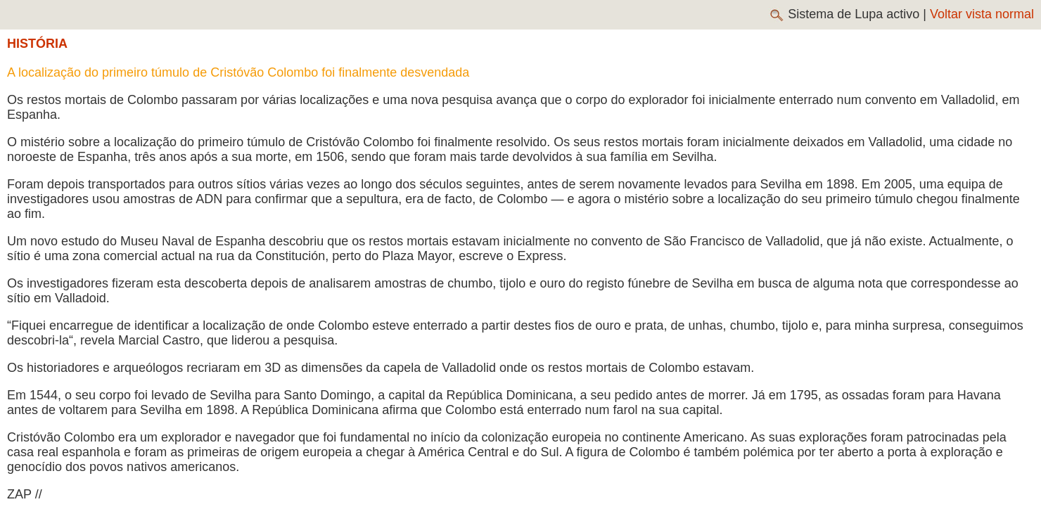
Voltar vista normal (982, 14)
